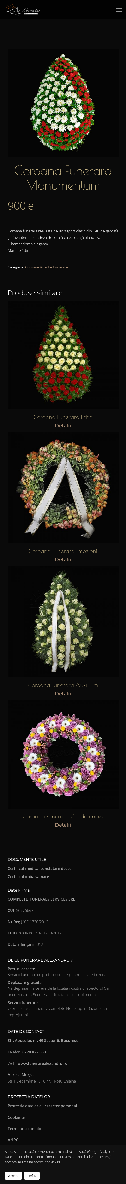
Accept (13, 1176)
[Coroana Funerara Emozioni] (63, 487)
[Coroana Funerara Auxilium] (63, 621)
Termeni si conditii (24, 1128)
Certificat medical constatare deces (40, 868)
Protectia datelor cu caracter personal (42, 1105)
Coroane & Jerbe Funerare (46, 267)
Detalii (63, 425)
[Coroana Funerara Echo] (63, 355)
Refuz (32, 1176)
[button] (119, 9)
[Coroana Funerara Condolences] (63, 754)
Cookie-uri (17, 1117)
